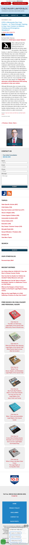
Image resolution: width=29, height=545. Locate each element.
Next (15, 123)
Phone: (3, 169)
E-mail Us (14, 496)
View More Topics (7, 237)
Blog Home (4, 15)
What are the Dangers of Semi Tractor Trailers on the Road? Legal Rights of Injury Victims (14, 288)
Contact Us (14, 15)
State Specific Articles (10, 204)
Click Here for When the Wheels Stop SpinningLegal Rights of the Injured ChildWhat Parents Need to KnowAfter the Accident (14, 342)
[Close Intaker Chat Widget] (27, 526)
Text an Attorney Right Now (20, 3)
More (24, 15)
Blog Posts (14, 521)
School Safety (7, 221)
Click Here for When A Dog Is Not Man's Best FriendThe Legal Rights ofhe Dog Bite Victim (14, 457)
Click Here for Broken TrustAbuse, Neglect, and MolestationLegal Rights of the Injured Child (14, 364)
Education (6, 223)
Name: (3, 160)
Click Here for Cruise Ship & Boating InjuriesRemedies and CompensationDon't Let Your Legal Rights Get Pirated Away (14, 434)
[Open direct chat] (25, 526)
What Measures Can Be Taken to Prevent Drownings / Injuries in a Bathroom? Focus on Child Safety (14, 282)
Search (14, 250)
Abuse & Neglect (8, 212)
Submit (14, 186)
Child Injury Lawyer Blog (14, 9)
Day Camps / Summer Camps (12, 226)
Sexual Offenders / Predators (11, 232)
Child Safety (7, 207)
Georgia (5, 234)
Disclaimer (14, 512)
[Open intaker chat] (11, 544)
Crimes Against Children (10, 215)
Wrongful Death (7, 229)
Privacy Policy (14, 508)
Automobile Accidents (10, 218)
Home (10, 123)
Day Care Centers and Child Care (12, 112)
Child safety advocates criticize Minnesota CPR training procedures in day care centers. (14, 81)
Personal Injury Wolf (7, 260)
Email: (3, 165)
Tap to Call (6, 3)
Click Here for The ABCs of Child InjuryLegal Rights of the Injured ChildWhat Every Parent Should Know (14, 319)
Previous (5, 123)
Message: (4, 173)
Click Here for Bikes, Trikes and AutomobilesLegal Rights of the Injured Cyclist (14, 412)
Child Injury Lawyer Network (17, 40)
